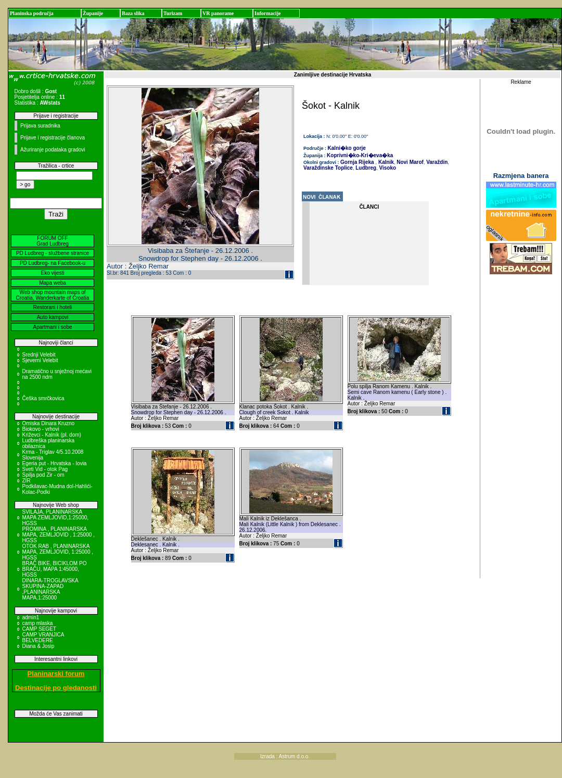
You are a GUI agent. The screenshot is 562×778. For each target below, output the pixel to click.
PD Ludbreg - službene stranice (52, 253)
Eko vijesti (52, 273)
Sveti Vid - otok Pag (45, 469)
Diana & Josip (38, 646)
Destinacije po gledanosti (56, 688)
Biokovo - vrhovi (40, 429)
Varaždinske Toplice (328, 168)
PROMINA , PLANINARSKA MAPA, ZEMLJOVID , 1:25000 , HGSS (58, 534)
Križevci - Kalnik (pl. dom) (51, 435)
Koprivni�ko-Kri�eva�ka (360, 155)
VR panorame (218, 13)
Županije (93, 13)
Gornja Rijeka (357, 162)
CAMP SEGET (39, 629)
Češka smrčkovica (43, 398)
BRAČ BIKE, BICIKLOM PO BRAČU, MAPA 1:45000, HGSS (54, 569)
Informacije (267, 13)
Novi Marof (409, 162)
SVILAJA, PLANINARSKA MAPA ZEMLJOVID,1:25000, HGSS (55, 517)
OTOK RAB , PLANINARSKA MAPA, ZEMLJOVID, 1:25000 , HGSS (58, 551)
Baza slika (133, 13)
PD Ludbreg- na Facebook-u (52, 263)
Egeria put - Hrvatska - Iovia (54, 463)
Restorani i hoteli (52, 307)
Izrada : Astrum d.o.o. (285, 756)
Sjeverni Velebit (40, 360)
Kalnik (385, 162)
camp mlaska (37, 623)
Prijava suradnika (40, 126)
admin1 (31, 617)
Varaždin (436, 162)
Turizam (172, 13)
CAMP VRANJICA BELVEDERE (43, 637)
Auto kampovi (53, 317)
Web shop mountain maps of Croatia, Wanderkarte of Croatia (53, 295)
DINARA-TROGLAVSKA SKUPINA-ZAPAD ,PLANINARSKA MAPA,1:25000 (50, 589)
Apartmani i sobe (52, 327)
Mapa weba (52, 283)
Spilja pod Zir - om (43, 475)
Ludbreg (365, 168)
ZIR (26, 480)
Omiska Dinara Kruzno (48, 423)
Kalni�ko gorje (347, 148)
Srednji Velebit (39, 355)
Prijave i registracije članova (52, 138)
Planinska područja (32, 13)
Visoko (387, 168)
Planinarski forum (56, 674)
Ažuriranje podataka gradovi (52, 149)
